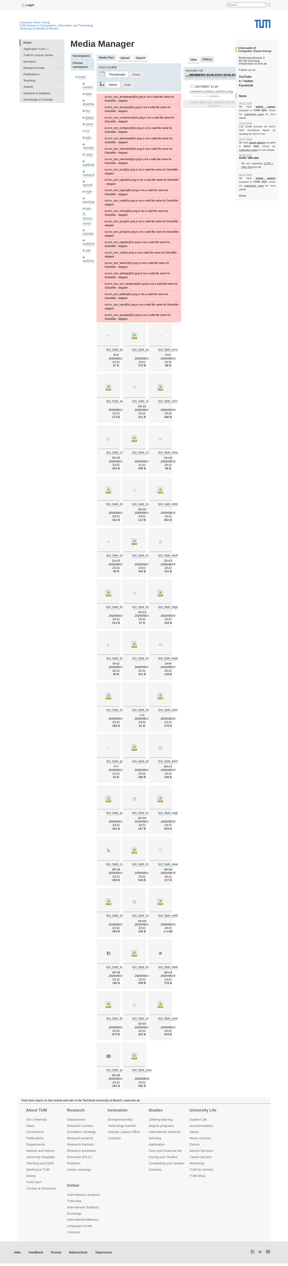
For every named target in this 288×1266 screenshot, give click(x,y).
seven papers (257, 138)
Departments (35, 1145)
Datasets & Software (36, 93)
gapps (90, 115)
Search (139, 57)
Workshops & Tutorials (38, 99)
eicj (88, 109)
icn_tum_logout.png (120, 656)
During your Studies (163, 1157)
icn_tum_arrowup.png (173, 349)
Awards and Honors (40, 1151)
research (88, 171)
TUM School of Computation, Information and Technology (57, 25)
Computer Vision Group (35, 22)
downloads (90, 103)
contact (87, 86)
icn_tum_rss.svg (143, 860)
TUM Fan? (34, 1182)
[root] (81, 76)
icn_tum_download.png (174, 451)
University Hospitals (40, 1157)
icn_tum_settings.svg (173, 911)
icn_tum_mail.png (170, 656)
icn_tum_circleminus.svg (175, 400)
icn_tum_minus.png (146, 707)
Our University (36, 1119)
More (242, 187)
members (89, 145)
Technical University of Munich (39, 28)
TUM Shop (197, 1176)
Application (157, 1145)
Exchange (74, 1214)
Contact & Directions (41, 1188)
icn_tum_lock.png (170, 553)
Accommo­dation (201, 1126)
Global (73, 1186)
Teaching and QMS (40, 1163)
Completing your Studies (166, 1163)
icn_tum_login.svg (171, 604)
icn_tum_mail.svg (118, 707)
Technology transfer (122, 1126)
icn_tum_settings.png (147, 911)
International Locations (83, 1195)
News (30, 1126)
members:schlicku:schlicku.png (216, 74)
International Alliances (83, 1220)
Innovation (117, 1110)
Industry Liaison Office (124, 1132)
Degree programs (161, 1126)
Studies (156, 1110)
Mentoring (197, 1163)
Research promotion (81, 1151)
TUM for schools (201, 1170)
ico (87, 128)
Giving (30, 1176)
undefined (89, 237)
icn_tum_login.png (145, 604)
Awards (28, 86)
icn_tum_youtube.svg (147, 1065)
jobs (88, 135)
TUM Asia (74, 1201)
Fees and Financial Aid (165, 1151)
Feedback (35, 1252)
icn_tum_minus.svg (172, 707)
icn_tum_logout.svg (146, 656)
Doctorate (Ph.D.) (79, 1157)
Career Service (200, 1157)
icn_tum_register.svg (173, 809)
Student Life (198, 1119)
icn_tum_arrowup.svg (121, 400)
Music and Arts (200, 1138)
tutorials (88, 227)
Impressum (99, 1252)
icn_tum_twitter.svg (120, 1014)
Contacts (114, 1138)
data (88, 93)
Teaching (29, 80)
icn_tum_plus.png (119, 758)
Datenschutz (75, 1252)
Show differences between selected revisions (213, 103)
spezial (87, 181)
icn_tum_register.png (147, 809)
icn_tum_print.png (171, 758)
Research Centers (80, 1126)
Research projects (80, 1138)
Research (75, 1110)
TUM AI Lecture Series (38, 55)
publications (90, 161)
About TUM (36, 1110)
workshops (90, 254)
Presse (54, 1252)
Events (195, 1145)
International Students (164, 1132)
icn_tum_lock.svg (118, 604)
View (193, 59)
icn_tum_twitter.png (172, 963)
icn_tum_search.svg (120, 911)
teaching (88, 197)
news (89, 151)
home (89, 122)
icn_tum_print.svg (119, 809)
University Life (203, 1110)
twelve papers (257, 106)
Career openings (79, 1170)
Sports (194, 1132)
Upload (124, 57)
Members (29, 61)
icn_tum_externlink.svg (174, 502)
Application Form (34, 48)
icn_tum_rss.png (118, 860)
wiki (88, 244)
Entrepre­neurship (120, 1119)
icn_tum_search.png (172, 860)
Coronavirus (35, 1132)
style (89, 187)
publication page (247, 114)
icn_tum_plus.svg (144, 758)
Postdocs (74, 1163)
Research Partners (80, 1145)
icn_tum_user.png (144, 1014)
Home (27, 42)
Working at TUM (37, 1170)
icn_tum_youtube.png (121, 1065)
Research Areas (33, 67)
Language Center (79, 1226)
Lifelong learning (161, 1119)
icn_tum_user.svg (170, 1014)
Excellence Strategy (81, 1132)
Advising (155, 1138)
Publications (31, 74)
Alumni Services (201, 1151)
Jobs (17, 1252)
